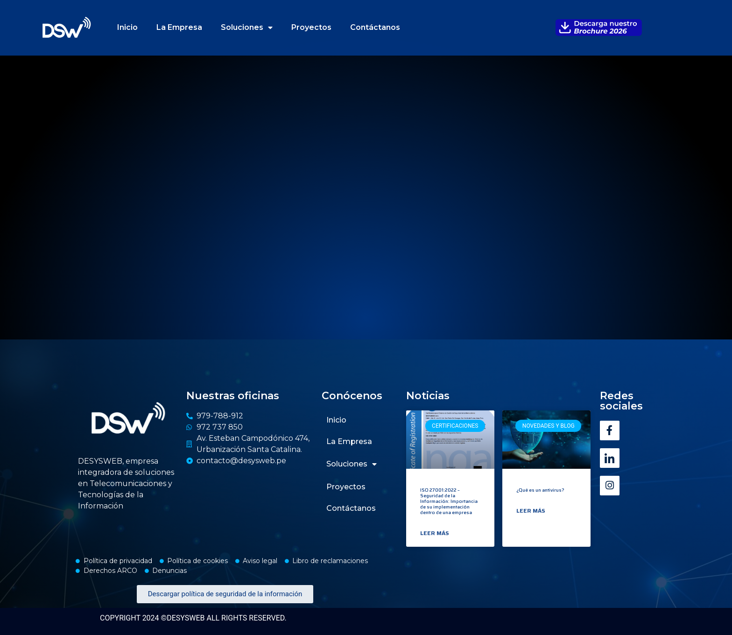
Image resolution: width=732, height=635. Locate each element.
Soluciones (247, 27)
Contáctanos (375, 27)
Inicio (127, 27)
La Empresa (179, 27)
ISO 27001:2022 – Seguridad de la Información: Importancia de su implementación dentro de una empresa (449, 501)
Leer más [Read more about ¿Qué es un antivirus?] (530, 511)
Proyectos (311, 27)
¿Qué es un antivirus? (540, 490)
